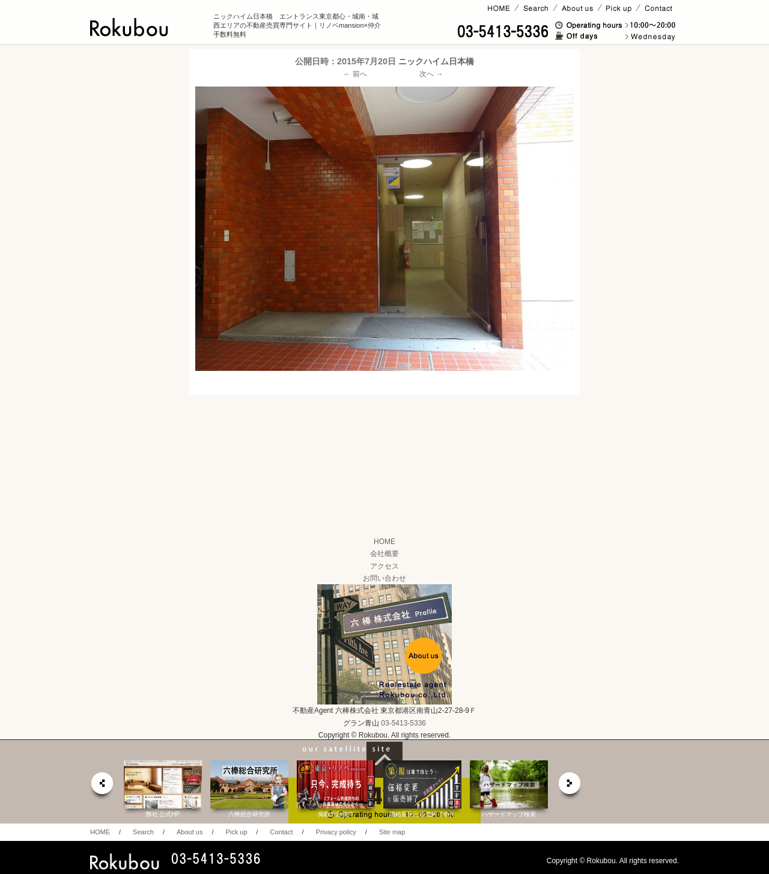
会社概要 (384, 553)
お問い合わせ (384, 578)
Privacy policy (336, 832)
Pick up (236, 832)
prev (101, 786)
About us (189, 832)
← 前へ (355, 74)
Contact (281, 832)
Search (143, 832)
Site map (392, 832)
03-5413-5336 (403, 723)
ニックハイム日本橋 (436, 61)
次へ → (431, 74)
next (570, 786)
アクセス (384, 566)
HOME (384, 541)
